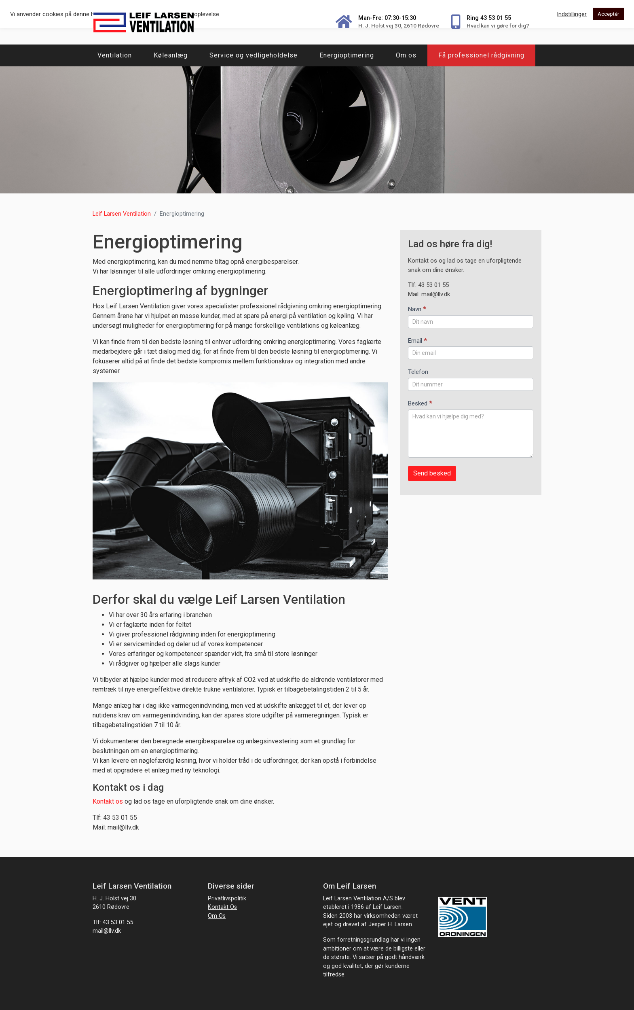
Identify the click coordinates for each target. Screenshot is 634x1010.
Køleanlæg (171, 55)
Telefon (418, 372)
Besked (420, 403)
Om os (406, 55)
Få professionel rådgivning (481, 55)
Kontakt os (109, 801)
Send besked (432, 473)
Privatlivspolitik (227, 898)
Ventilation (114, 55)
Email (417, 340)
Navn (417, 309)
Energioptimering (346, 55)
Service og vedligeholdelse (253, 55)
